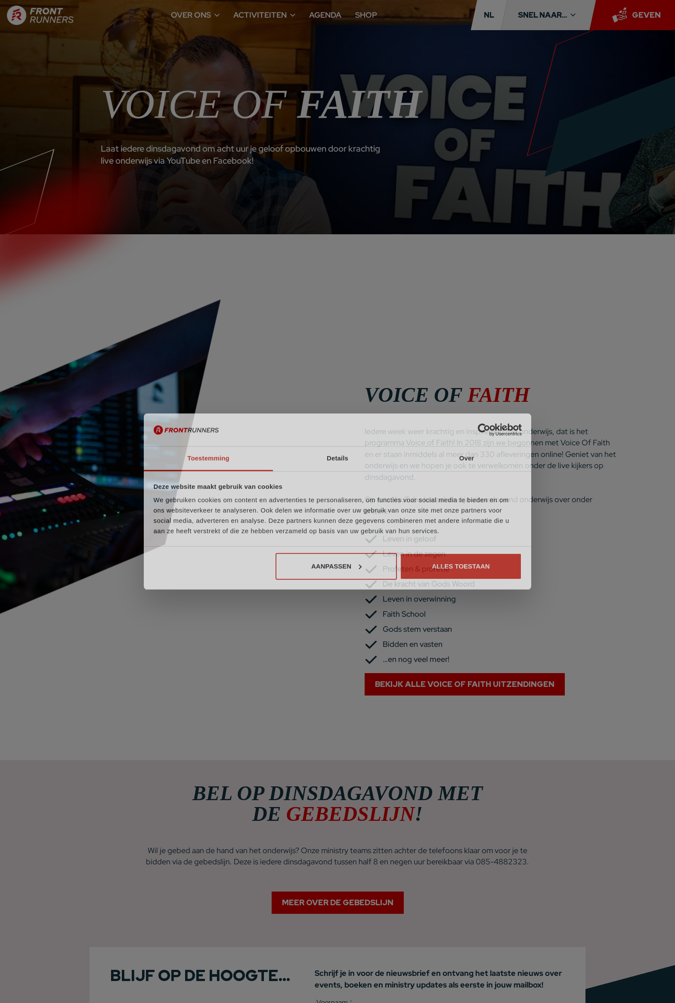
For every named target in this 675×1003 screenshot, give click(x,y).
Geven (646, 15)
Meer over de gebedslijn (337, 908)
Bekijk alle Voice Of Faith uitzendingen (464, 684)
